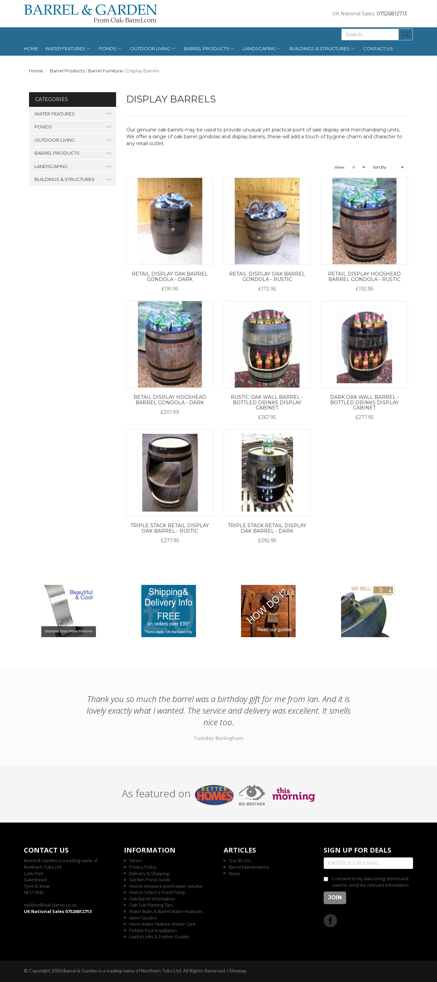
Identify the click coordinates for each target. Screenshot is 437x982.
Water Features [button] (65, 48)
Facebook (330, 920)
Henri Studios (143, 918)
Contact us (378, 48)
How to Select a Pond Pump (157, 892)
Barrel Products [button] (206, 48)
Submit (406, 34)
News (234, 873)
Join (335, 897)
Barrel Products (67, 70)
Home (31, 48)
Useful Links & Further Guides (159, 937)
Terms (135, 860)
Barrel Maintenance (249, 867)
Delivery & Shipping (149, 873)
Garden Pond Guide (149, 879)
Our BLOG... (241, 860)
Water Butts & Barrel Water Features (165, 911)
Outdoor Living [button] (150, 48)
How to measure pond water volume (165, 886)
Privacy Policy (142, 867)
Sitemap (237, 970)
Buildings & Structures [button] (320, 48)
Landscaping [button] (259, 48)
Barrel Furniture (105, 70)
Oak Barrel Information (152, 899)
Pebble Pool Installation (153, 930)
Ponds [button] (107, 48)
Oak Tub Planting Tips (150, 905)
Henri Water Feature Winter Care (162, 924)
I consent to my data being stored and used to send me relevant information (370, 881)
